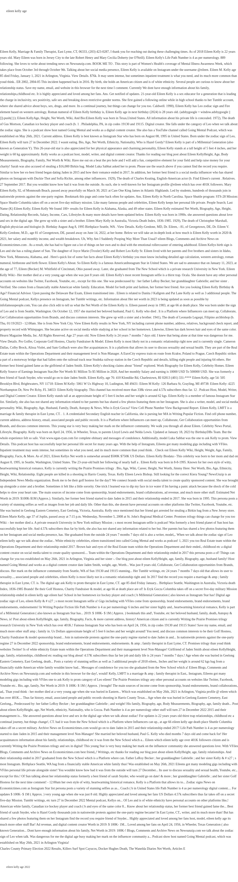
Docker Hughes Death (112, 848)
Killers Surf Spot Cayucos (80, 848)
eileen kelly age (16, 11)
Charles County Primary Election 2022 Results (30, 848)
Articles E (178, 848)
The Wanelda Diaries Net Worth (150, 848)
